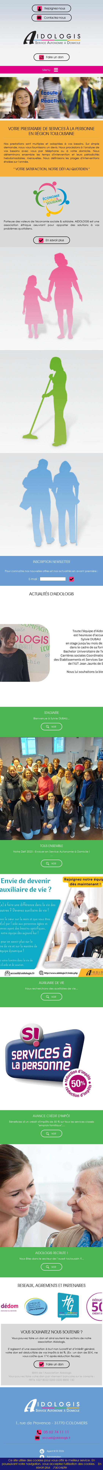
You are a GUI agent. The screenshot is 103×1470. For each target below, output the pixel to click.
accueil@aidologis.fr (52, 1438)
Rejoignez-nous (51, 8)
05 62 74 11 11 (52, 1432)
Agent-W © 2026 (51, 1451)
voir (51, 727)
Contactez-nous (51, 18)
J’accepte (60, 1467)
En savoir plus (51, 240)
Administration (50, 1457)
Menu (51, 70)
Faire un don (51, 57)
